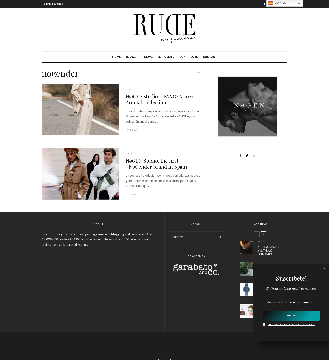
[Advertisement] (99, 290)
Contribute (188, 56)
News (148, 56)
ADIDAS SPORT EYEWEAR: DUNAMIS (268, 250)
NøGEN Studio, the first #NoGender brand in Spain (156, 164)
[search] (220, 237)
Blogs (131, 56)
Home (116, 56)
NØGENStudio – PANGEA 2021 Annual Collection (159, 99)
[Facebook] (264, 4)
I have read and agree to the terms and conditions (291, 324)
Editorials (166, 56)
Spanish (277, 3)
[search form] (192, 237)
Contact (210, 56)
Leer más (131, 130)
